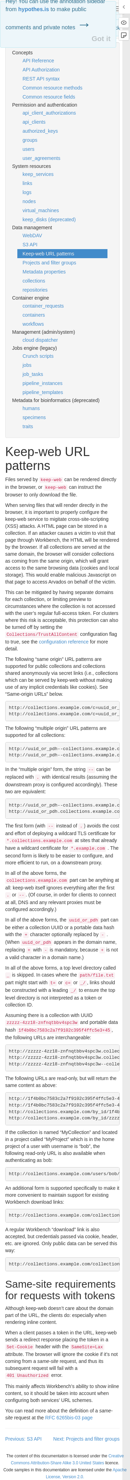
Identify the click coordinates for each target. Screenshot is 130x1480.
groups (30, 140)
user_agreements (41, 158)
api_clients (34, 122)
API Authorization (41, 69)
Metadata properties (44, 272)
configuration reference (63, 642)
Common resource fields (49, 97)
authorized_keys (40, 131)
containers (34, 315)
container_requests (43, 306)
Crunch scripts (38, 356)
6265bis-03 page (69, 1417)
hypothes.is (33, 9)
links (27, 183)
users (28, 149)
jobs (27, 365)
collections (34, 281)
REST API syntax (41, 79)
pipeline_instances (42, 383)
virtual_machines (41, 210)
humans (31, 408)
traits (28, 426)
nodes (29, 201)
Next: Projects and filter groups (86, 1439)
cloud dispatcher (40, 340)
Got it (101, 38)
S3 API (30, 244)
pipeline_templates (43, 392)
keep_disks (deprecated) (49, 219)
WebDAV (32, 235)
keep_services (38, 174)
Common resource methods (53, 88)
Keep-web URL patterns (48, 253)
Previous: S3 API (23, 1439)
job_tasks (33, 374)
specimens (34, 417)
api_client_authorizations (49, 113)
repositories (35, 290)
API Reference (38, 60)
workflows (33, 324)
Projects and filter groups (49, 262)
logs (27, 192)
